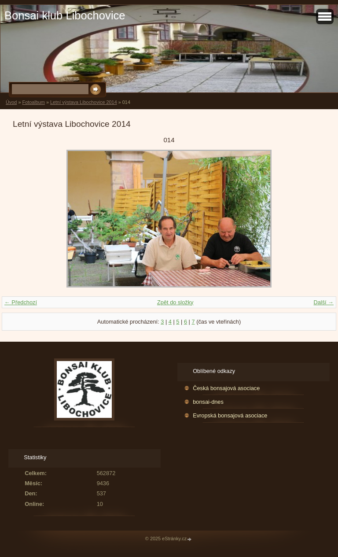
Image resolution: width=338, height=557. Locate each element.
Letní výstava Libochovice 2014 (83, 102)
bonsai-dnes (208, 401)
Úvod (11, 102)
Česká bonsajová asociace (226, 388)
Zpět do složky (175, 302)
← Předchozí (20, 302)
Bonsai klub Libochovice (64, 15)
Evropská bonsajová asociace (230, 415)
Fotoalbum (33, 102)
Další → (323, 302)
